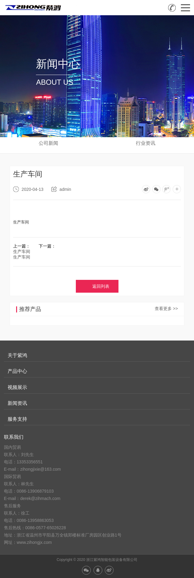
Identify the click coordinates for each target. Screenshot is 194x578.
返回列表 (100, 286)
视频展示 (17, 387)
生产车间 (21, 251)
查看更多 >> (166, 308)
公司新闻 (48, 143)
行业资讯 (145, 143)
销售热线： (172, 7)
